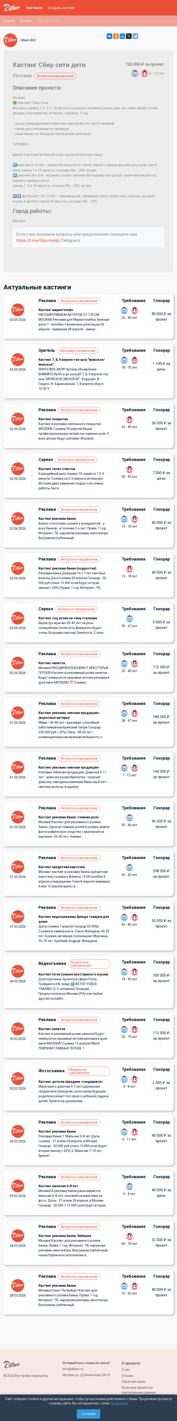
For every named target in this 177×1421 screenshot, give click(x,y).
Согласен (88, 1414)
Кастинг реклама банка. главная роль (68, 817)
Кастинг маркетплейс (55, 310)
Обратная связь (133, 1381)
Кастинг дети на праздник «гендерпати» (70, 1081)
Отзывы (127, 1375)
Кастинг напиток (51, 663)
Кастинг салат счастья (56, 469)
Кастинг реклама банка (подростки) (67, 568)
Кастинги (34, 8)
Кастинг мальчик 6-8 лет (58, 1186)
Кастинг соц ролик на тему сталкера (67, 618)
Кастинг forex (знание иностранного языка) (73, 974)
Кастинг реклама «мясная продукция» (69, 767)
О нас (125, 1369)
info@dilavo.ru (72, 1369)
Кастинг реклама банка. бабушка (64, 1236)
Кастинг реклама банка (57, 518)
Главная (9, 21)
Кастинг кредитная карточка (61, 867)
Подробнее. (119, 1403)
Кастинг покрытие (53, 419)
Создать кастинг (61, 8)
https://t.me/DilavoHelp (37, 240)
